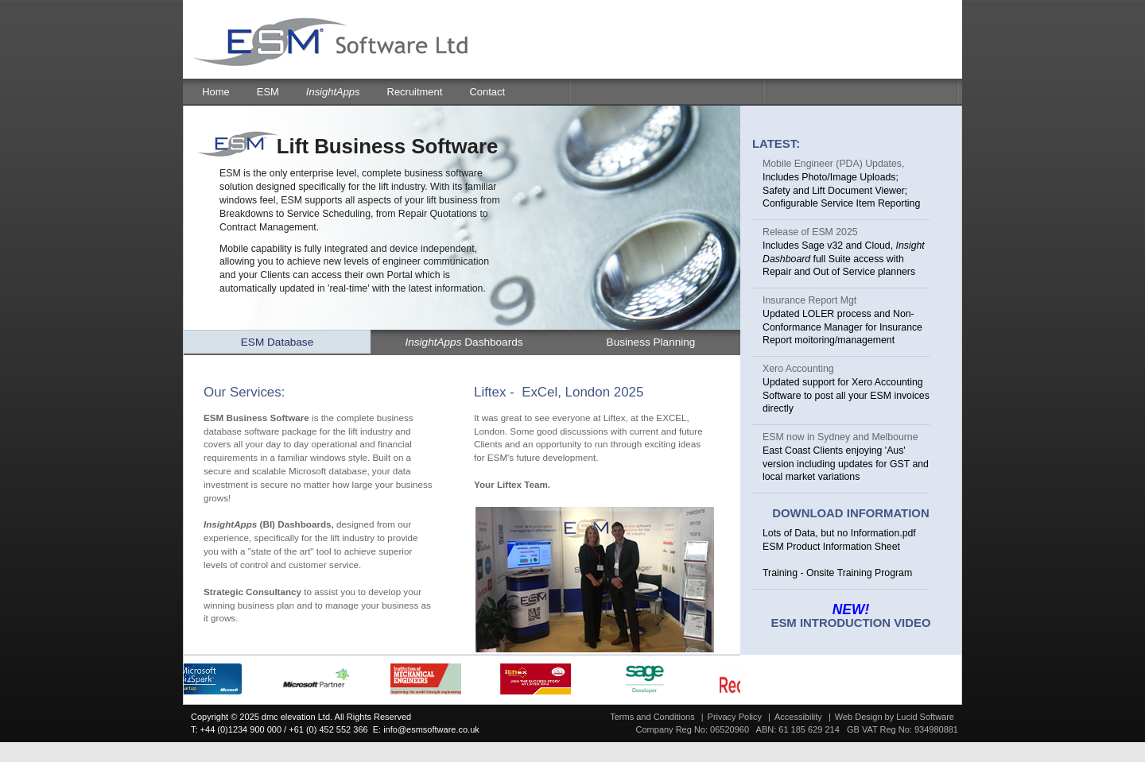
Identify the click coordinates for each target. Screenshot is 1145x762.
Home (216, 92)
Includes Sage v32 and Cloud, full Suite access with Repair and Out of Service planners (844, 259)
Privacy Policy (735, 716)
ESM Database (277, 342)
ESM (268, 92)
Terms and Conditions (652, 716)
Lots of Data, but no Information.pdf (839, 533)
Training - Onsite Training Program (837, 572)
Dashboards (463, 342)
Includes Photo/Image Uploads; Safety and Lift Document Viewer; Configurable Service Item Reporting (841, 191)
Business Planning (651, 342)
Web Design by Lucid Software (894, 716)
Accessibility (798, 716)
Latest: (776, 143)
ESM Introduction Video (850, 623)
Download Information (850, 513)
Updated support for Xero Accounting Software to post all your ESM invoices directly (846, 396)
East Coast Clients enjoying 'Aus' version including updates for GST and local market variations (846, 464)
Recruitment (415, 92)
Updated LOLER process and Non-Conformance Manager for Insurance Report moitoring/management (842, 327)
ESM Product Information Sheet (831, 546)
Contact (487, 92)
